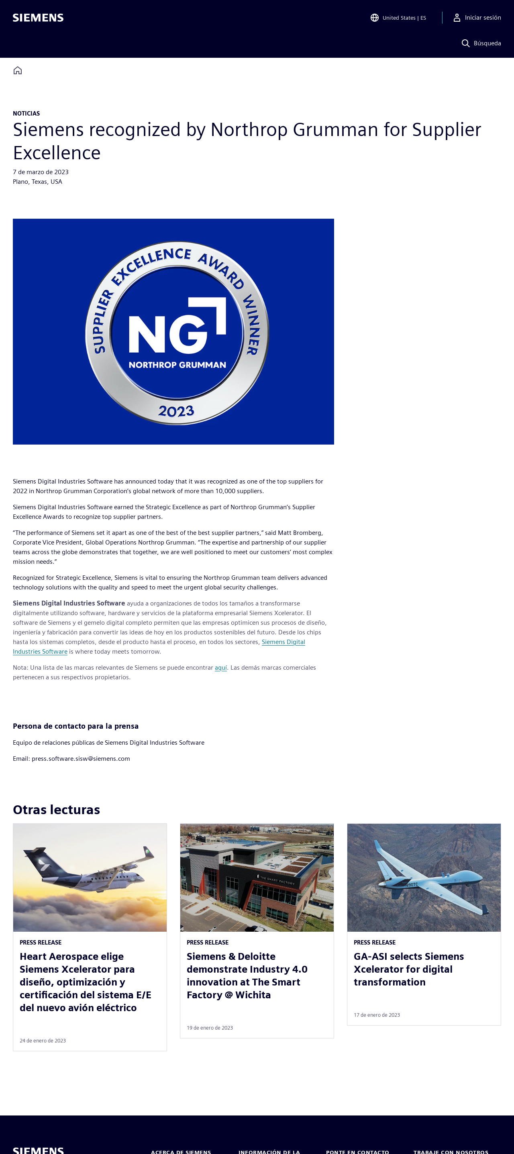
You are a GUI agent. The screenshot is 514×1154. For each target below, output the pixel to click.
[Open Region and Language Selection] (398, 18)
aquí (221, 667)
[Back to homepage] (17, 70)
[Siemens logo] (38, 18)
